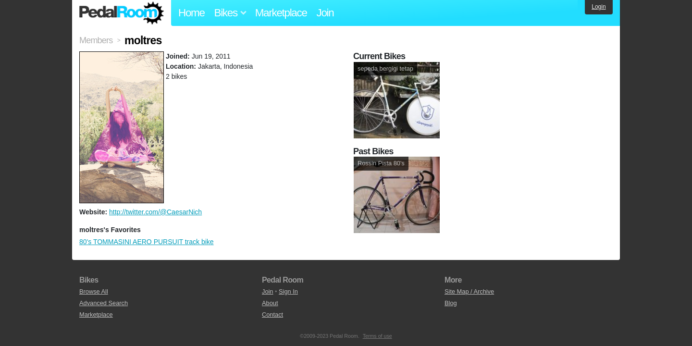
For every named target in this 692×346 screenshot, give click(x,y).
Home (191, 13)
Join (325, 13)
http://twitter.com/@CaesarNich (155, 212)
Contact (272, 314)
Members (95, 40)
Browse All (93, 291)
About (270, 303)
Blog (451, 303)
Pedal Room (121, 13)
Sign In (288, 291)
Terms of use (377, 336)
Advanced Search (103, 303)
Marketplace (281, 13)
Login (599, 6)
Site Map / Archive (469, 291)
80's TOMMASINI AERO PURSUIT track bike (146, 242)
